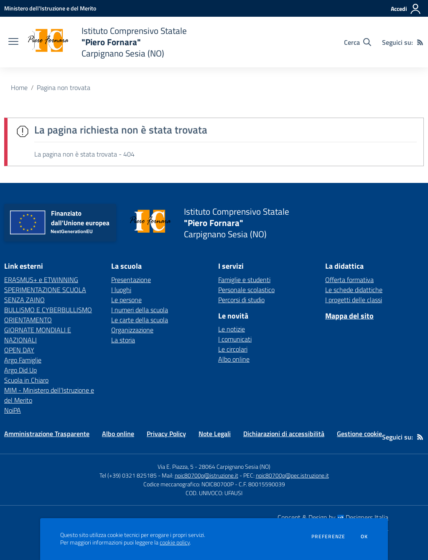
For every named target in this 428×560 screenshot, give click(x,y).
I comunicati (235, 339)
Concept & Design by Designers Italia (333, 517)
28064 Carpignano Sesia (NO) (234, 466)
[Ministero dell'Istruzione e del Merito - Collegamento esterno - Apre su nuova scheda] (50, 8)
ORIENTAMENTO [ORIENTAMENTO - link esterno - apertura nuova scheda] (28, 320)
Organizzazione (132, 330)
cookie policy (175, 542)
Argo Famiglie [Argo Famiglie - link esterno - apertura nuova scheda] (22, 360)
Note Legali (215, 434)
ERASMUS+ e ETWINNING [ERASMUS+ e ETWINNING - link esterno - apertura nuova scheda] (41, 280)
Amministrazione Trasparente (46, 434)
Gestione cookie (359, 434)
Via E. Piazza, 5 (176, 466)
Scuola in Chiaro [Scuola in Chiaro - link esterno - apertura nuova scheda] (26, 380)
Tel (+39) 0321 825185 (128, 475)
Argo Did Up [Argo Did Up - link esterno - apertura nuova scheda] (20, 370)
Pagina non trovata (63, 87)
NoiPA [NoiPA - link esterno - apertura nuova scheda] (12, 410)
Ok (364, 536)
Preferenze (328, 536)
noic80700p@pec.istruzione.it (292, 475)
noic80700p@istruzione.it (206, 475)
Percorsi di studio (241, 300)
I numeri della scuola (139, 310)
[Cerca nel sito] (357, 42)
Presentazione (131, 280)
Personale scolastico (246, 290)
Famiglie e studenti (244, 280)
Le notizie (231, 329)
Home (19, 87)
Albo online (234, 359)
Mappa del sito (349, 315)
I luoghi (121, 290)
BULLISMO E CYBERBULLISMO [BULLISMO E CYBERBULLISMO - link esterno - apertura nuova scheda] (48, 310)
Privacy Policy (166, 434)
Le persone (126, 300)
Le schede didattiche (353, 290)
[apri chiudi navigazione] (13, 42)
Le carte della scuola (139, 320)
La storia (123, 340)
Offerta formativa (349, 280)
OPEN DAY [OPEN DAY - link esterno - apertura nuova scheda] (19, 350)
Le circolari (232, 349)
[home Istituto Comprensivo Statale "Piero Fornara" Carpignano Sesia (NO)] (107, 42)
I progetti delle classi (353, 300)
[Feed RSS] (420, 42)
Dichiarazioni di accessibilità (283, 434)
